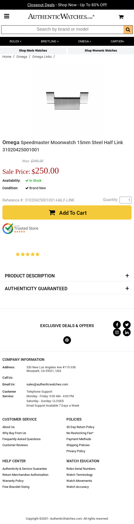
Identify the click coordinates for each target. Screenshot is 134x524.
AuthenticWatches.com (65, 16)
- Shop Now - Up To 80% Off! (67, 4)
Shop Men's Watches (33, 50)
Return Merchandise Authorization (25, 475)
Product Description (30, 276)
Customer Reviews (15, 445)
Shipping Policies (78, 445)
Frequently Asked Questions (21, 439)
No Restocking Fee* (80, 433)
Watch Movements (79, 481)
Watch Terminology (79, 475)
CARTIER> (117, 41)
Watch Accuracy (77, 487)
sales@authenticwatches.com (47, 384)
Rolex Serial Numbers (81, 468)
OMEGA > (84, 41)
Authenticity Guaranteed (36, 288)
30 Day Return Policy (80, 427)
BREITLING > (50, 41)
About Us (8, 427)
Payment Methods (78, 439)
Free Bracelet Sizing (15, 487)
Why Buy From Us (14, 433)
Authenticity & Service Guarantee (24, 468)
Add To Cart (73, 213)
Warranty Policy (13, 481)
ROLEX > (15, 41)
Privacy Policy (75, 451)
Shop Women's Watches (101, 50)
